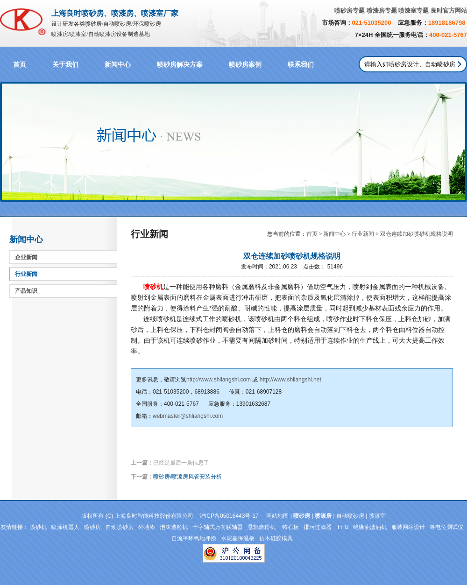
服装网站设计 (408, 527)
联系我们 (301, 64)
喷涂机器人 (65, 527)
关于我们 (65, 64)
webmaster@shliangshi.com (188, 416)
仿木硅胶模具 (276, 538)
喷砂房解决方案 (180, 64)
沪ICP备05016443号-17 (229, 516)
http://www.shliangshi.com (218, 379)
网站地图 (277, 516)
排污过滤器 (318, 527)
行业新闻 (26, 274)
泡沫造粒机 (174, 527)
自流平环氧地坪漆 (193, 538)
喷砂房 (92, 527)
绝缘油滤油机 (370, 527)
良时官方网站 (449, 10)
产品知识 (26, 291)
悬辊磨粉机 (262, 527)
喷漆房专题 (382, 10)
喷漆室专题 (413, 10)
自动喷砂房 (350, 516)
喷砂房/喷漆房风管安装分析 (187, 476)
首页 (19, 64)
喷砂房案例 (245, 64)
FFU (343, 527)
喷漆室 (377, 516)
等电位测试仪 (446, 527)
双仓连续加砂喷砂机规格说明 (416, 234)
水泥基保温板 (238, 538)
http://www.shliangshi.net (290, 379)
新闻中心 (118, 64)
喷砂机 (38, 527)
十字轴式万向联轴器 (217, 527)
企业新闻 (26, 257)
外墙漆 (146, 527)
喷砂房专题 (349, 10)
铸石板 (290, 527)
